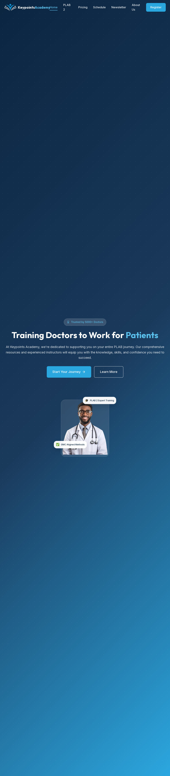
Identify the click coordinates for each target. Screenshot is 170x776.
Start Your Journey (69, 372)
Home (54, 7)
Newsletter (118, 7)
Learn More (108, 372)
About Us (136, 7)
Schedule (99, 7)
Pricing (82, 7)
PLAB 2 (67, 7)
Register (156, 7)
